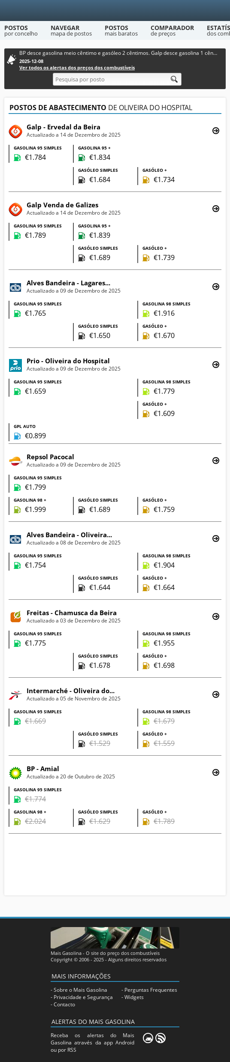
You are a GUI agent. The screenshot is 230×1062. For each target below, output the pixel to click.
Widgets (134, 997)
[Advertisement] (115, 865)
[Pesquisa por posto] (117, 79)
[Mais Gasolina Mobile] (148, 1038)
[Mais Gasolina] (115, 10)
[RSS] (160, 1038)
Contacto (64, 1004)
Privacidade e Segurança (83, 997)
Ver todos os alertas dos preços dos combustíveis (77, 67)
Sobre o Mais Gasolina (80, 989)
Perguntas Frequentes (150, 989)
